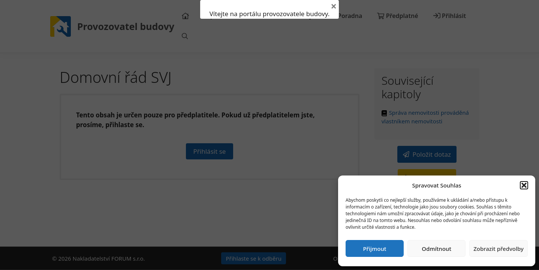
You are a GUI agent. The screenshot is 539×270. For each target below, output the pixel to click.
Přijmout (374, 248)
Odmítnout (436, 248)
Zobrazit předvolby (498, 248)
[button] (524, 185)
